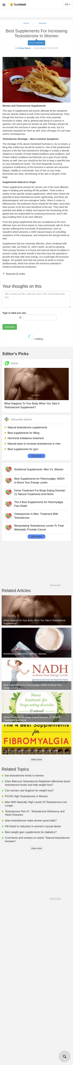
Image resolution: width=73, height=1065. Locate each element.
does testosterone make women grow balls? (31, 820)
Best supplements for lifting (23, 432)
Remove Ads (55, 585)
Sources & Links (15, 273)
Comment (10, 327)
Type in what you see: (14, 313)
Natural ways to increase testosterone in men (34, 443)
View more (36, 456)
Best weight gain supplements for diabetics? (31, 832)
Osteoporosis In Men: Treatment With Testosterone (36, 515)
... (33, 23)
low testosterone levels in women (24, 775)
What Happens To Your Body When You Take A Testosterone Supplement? (31, 405)
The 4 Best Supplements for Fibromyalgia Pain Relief (38, 504)
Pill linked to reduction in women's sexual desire (33, 826)
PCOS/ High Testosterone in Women (26, 796)
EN (67, 4)
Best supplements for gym (23, 449)
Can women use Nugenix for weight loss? (29, 790)
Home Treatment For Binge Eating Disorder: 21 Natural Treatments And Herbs (40, 492)
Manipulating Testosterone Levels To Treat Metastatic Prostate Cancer (39, 527)
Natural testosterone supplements (27, 427)
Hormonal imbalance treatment (26, 438)
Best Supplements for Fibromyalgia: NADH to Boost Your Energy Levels (39, 480)
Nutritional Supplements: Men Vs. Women (38, 469)
